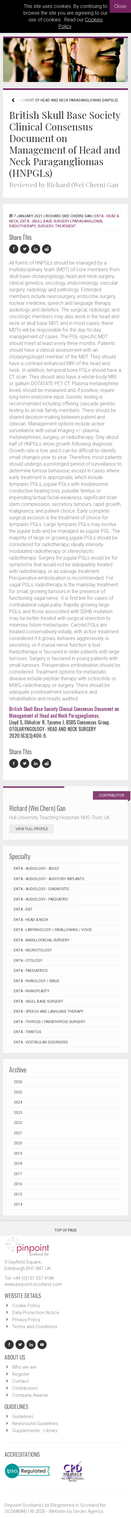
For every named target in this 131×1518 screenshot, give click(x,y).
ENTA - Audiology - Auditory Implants (49, 879)
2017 (18, 1174)
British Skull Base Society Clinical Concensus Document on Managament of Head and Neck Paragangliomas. (64, 712)
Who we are (24, 1367)
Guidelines (23, 1416)
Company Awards (30, 1395)
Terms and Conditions (34, 1326)
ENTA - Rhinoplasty (31, 991)
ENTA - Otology (28, 960)
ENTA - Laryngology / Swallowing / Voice (53, 930)
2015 (18, 1194)
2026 (18, 1082)
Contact (20, 1381)
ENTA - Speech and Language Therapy (48, 1011)
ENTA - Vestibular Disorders (41, 1042)
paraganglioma (87, 221)
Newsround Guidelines (35, 1423)
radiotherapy (22, 226)
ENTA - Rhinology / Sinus (36, 981)
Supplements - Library (34, 1430)
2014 (18, 1204)
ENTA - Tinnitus (27, 1032)
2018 (18, 1163)
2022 (18, 1123)
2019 (18, 1153)
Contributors (25, 1388)
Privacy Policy (26, 1319)
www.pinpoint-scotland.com (33, 1284)
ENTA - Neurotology (33, 950)
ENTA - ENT (23, 909)
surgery (45, 226)
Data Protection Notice (35, 1312)
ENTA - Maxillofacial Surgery (41, 940)
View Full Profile (35, 829)
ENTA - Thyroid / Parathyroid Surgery (49, 1022)
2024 (18, 1102)
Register (21, 1374)
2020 (18, 1143)
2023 (18, 1113)
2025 (18, 1092)
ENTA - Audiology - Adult (36, 868)
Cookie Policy (26, 1305)
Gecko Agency (88, 1511)
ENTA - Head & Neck (31, 920)
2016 (18, 1184)
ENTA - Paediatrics (31, 971)
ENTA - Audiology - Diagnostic (41, 889)
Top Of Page (66, 1228)
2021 (18, 1133)
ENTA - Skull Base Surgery (44, 221)
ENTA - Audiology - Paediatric (41, 899)
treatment (65, 226)
